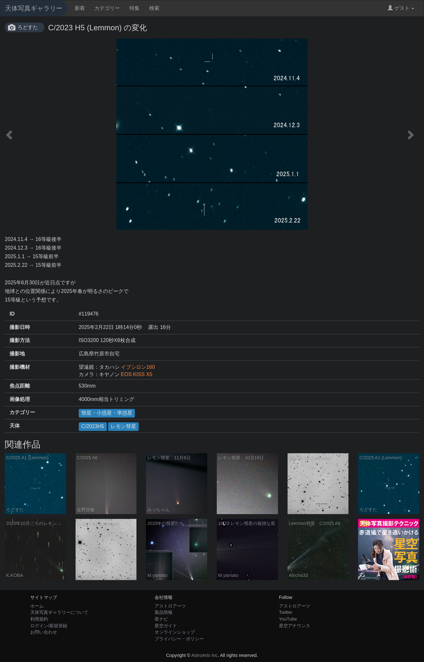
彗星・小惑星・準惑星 (106, 413)
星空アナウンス (294, 625)
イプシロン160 (138, 367)
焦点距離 (20, 386)
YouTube (288, 619)
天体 (15, 425)
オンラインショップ (175, 632)
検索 (154, 8)
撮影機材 (20, 367)
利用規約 (39, 619)
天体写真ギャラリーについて (59, 612)
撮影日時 (20, 327)
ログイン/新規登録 (48, 625)
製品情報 (163, 612)
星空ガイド (166, 625)
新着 (80, 8)
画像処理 (20, 399)
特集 (134, 8)
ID (12, 313)
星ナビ (161, 619)
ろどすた (28, 27)
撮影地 (17, 353)
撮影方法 (20, 340)
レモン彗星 (123, 426)
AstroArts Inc (204, 655)
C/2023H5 (92, 426)
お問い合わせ (43, 632)
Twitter (285, 612)
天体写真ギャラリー (33, 8)
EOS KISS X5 (136, 374)
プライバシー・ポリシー (179, 638)
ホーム (37, 605)
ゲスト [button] (401, 8)
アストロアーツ (170, 605)
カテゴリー (107, 8)
